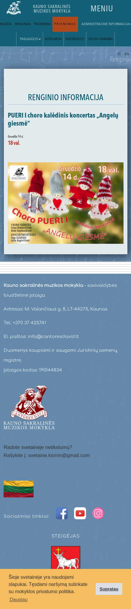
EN (127, 54)
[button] (29, 39)
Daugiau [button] (19, 599)
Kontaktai (53, 39)
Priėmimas (65, 24)
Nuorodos (75, 39)
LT (119, 54)
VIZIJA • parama (100, 39)
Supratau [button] (109, 589)
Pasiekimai (42, 24)
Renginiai (23, 24)
